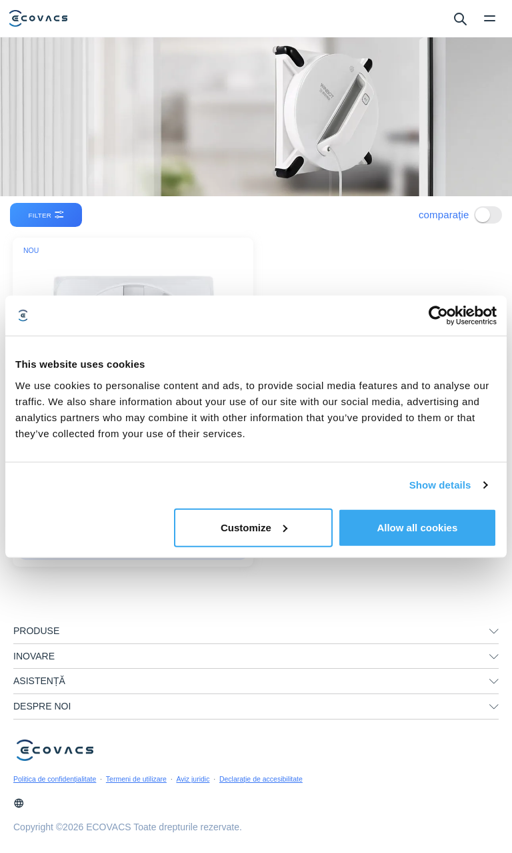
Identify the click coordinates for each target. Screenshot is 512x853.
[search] (459, 18)
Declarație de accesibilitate (261, 779)
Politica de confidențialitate (54, 779)
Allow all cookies (417, 527)
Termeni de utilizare (136, 779)
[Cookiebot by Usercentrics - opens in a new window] (438, 316)
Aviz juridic (192, 779)
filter (47, 215)
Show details (440, 485)
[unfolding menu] (494, 631)
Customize (254, 527)
